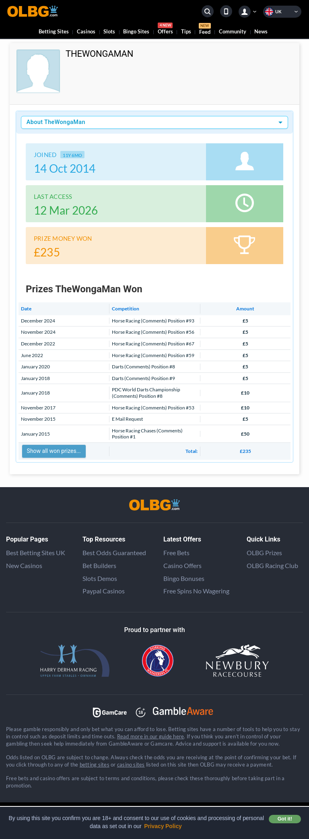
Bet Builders (99, 565)
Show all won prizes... (54, 451)
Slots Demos (99, 578)
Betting (54, 31)
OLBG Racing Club (272, 565)
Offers (165, 30)
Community (232, 31)
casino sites (131, 764)
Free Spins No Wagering (196, 591)
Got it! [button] (285, 819)
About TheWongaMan (56, 122)
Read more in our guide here (150, 736)
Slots (109, 31)
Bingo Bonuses (183, 578)
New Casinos (24, 565)
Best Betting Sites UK (35, 552)
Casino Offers (182, 565)
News (261, 31)
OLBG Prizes (264, 552)
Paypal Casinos (103, 591)
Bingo (136, 31)
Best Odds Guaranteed (114, 552)
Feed (205, 30)
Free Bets (176, 552)
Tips (186, 31)
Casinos (86, 31)
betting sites (94, 764)
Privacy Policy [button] (163, 826)
